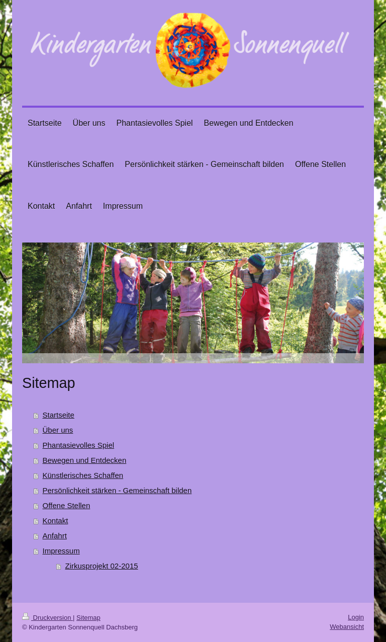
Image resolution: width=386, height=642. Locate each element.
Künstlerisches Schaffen (83, 475)
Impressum (61, 550)
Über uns (58, 430)
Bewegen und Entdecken (85, 460)
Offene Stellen (66, 505)
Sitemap (88, 617)
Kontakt (55, 520)
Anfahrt (55, 535)
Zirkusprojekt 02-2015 (101, 565)
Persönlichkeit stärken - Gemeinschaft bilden (117, 490)
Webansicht (347, 626)
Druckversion (47, 617)
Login (356, 617)
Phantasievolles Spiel (79, 445)
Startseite (58, 415)
